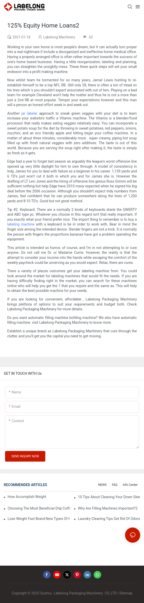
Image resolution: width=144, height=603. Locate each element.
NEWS (102, 485)
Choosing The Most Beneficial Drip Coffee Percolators (39, 508)
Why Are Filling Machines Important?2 (107, 508)
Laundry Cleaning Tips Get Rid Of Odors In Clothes (109, 519)
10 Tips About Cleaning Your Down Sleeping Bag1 (109, 497)
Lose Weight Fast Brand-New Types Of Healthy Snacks (39, 519)
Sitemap (125, 593)
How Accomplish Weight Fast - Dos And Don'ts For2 (27, 497)
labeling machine (20, 224)
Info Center (130, 485)
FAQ (114, 485)
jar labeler (29, 113)
